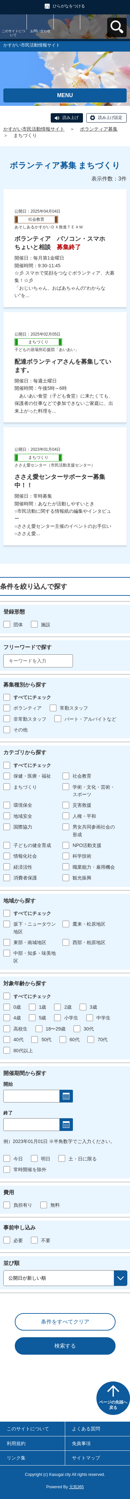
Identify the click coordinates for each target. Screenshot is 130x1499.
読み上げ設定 (110, 117)
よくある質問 (86, 1428)
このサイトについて (13, 33)
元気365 (76, 1487)
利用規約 (16, 1443)
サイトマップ (86, 1457)
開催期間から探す (24, 1073)
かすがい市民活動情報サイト (33, 129)
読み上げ (70, 117)
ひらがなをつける (69, 6)
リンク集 (16, 1457)
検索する (65, 1346)
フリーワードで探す (27, 647)
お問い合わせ (40, 31)
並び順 (11, 1263)
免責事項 (81, 1443)
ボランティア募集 (99, 129)
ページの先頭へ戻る (113, 1405)
